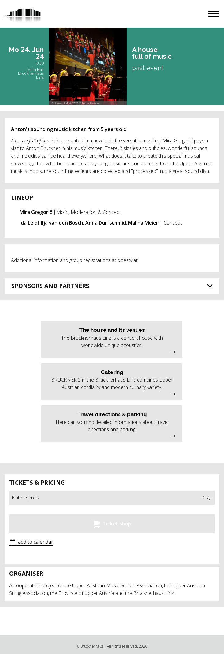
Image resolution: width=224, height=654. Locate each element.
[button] (213, 13)
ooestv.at (127, 260)
